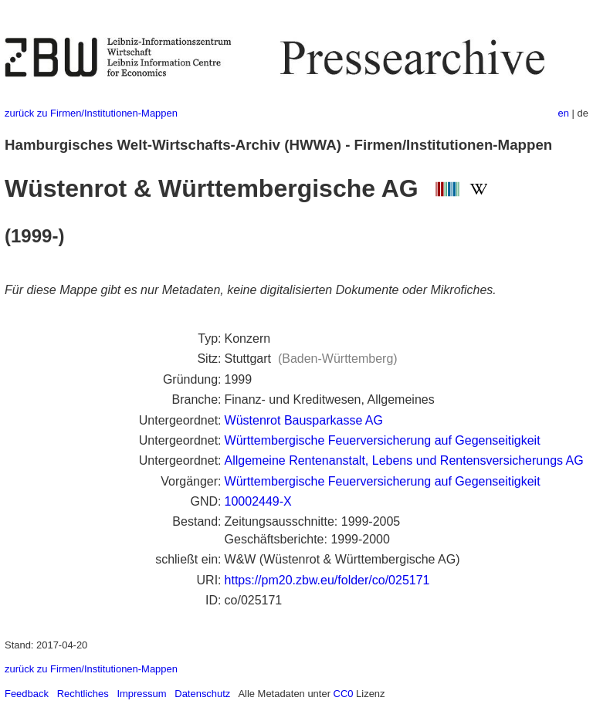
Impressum (141, 693)
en (563, 113)
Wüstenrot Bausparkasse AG (304, 420)
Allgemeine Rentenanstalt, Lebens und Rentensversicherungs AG (404, 460)
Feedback (27, 693)
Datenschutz (202, 693)
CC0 (344, 693)
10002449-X (258, 501)
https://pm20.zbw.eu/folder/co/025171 (327, 580)
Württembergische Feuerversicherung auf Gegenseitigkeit (382, 440)
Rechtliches (83, 693)
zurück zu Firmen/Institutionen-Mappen (91, 113)
